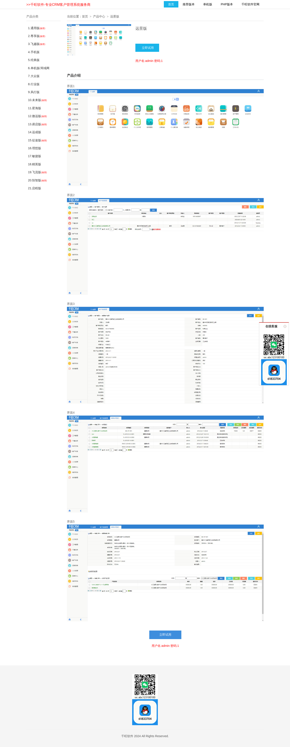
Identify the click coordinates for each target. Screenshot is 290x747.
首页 (171, 4)
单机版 (207, 4)
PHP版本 (227, 4)
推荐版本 (189, 4)
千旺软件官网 (250, 4)
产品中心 (99, 16)
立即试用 (165, 634)
